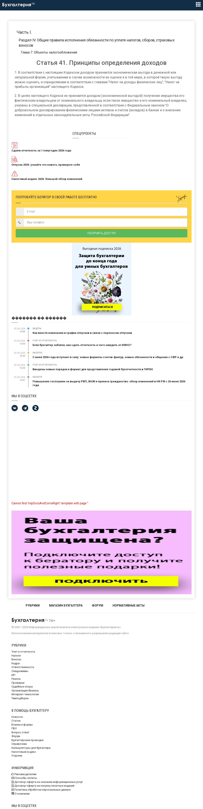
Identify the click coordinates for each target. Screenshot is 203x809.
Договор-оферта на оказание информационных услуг (47, 781)
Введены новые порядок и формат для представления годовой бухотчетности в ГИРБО (93, 369)
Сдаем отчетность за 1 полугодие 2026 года (41, 150)
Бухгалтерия (18, 4)
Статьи (15, 720)
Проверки (17, 682)
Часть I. (24, 32)
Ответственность (22, 667)
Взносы (16, 659)
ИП (13, 675)
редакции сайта (119, 633)
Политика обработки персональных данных (41, 789)
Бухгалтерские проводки (27, 740)
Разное (15, 678)
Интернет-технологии (25, 694)
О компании (20, 793)
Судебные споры (22, 686)
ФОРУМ (97, 605)
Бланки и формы (22, 724)
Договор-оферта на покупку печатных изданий (42, 785)
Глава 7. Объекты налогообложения (49, 52)
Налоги (37, 352)
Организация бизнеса (25, 690)
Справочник (19, 743)
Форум (15, 736)
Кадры (37, 328)
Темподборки (20, 698)
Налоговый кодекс (23, 751)
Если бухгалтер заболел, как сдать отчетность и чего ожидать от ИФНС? (82, 345)
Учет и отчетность (45, 340)
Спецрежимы (19, 671)
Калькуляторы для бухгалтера (31, 747)
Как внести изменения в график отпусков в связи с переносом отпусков (82, 332)
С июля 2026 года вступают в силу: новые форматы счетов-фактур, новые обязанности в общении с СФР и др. (108, 357)
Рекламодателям (23, 774)
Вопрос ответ (20, 732)
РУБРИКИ (33, 605)
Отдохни (16, 755)
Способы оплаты (24, 778)
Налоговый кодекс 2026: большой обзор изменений (46, 178)
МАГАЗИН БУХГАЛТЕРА (65, 605)
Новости (17, 716)
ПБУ (14, 728)
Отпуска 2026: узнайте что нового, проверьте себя (45, 164)
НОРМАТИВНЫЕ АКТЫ (129, 605)
